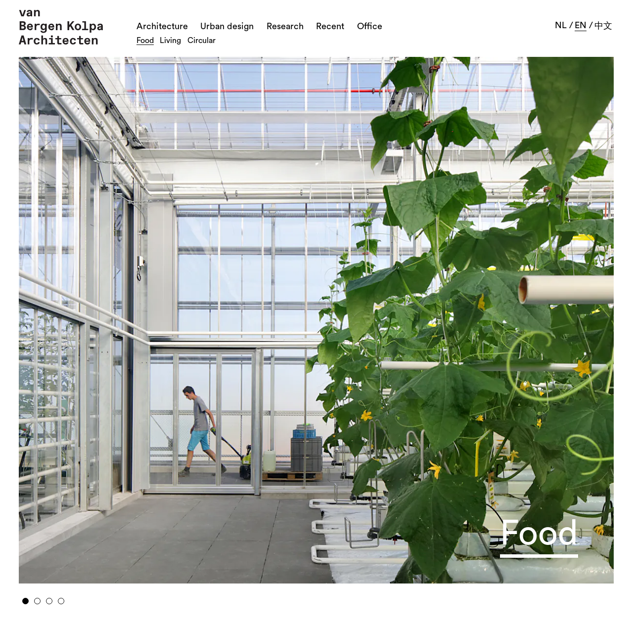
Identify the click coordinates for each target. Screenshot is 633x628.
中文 (603, 25)
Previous (85, 316)
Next (547, 316)
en (581, 25)
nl (561, 25)
